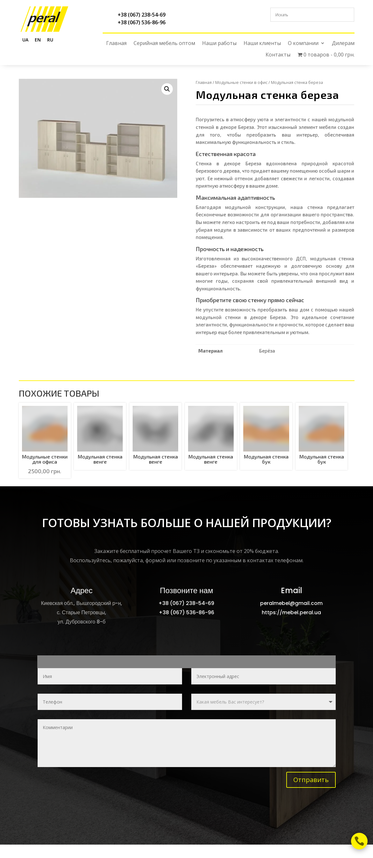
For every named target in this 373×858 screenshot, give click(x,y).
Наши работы (219, 43)
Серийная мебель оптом (164, 43)
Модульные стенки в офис (241, 82)
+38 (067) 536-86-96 (141, 22)
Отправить (311, 779)
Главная (116, 43)
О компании (303, 43)
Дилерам (343, 43)
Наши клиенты (262, 43)
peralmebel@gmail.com (291, 603)
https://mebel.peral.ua (291, 612)
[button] (167, 89)
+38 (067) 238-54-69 (141, 14)
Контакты (278, 54)
